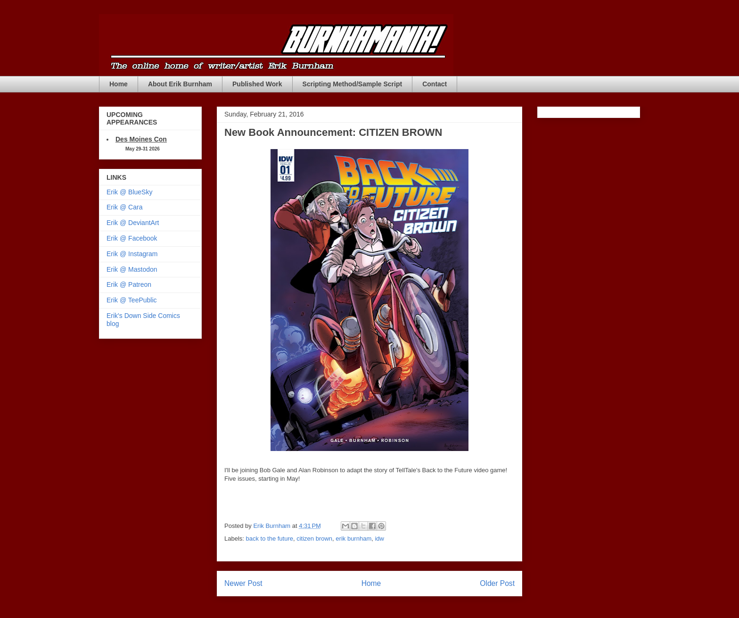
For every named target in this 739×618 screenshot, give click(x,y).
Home (118, 84)
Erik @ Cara (124, 207)
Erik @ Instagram (132, 254)
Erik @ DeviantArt (133, 222)
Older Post (497, 583)
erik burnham (353, 538)
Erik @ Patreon (129, 284)
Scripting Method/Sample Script (352, 84)
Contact (434, 84)
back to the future (269, 538)
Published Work (257, 84)
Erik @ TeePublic (132, 300)
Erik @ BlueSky (129, 192)
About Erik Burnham (180, 84)
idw (379, 538)
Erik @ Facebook (132, 238)
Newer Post (243, 583)
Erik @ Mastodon (132, 269)
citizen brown (314, 538)
